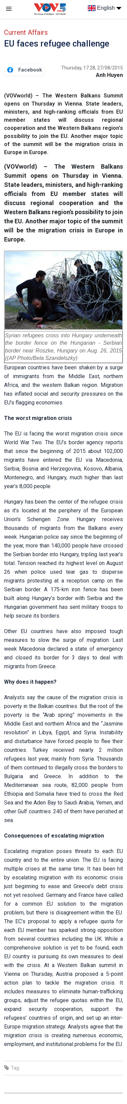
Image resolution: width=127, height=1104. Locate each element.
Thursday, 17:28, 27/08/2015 (92, 67)
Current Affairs (26, 32)
